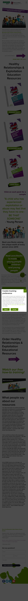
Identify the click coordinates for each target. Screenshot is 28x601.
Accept (14, 309)
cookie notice (21, 304)
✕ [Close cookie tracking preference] (25, 291)
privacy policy (14, 304)
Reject (6, 309)
